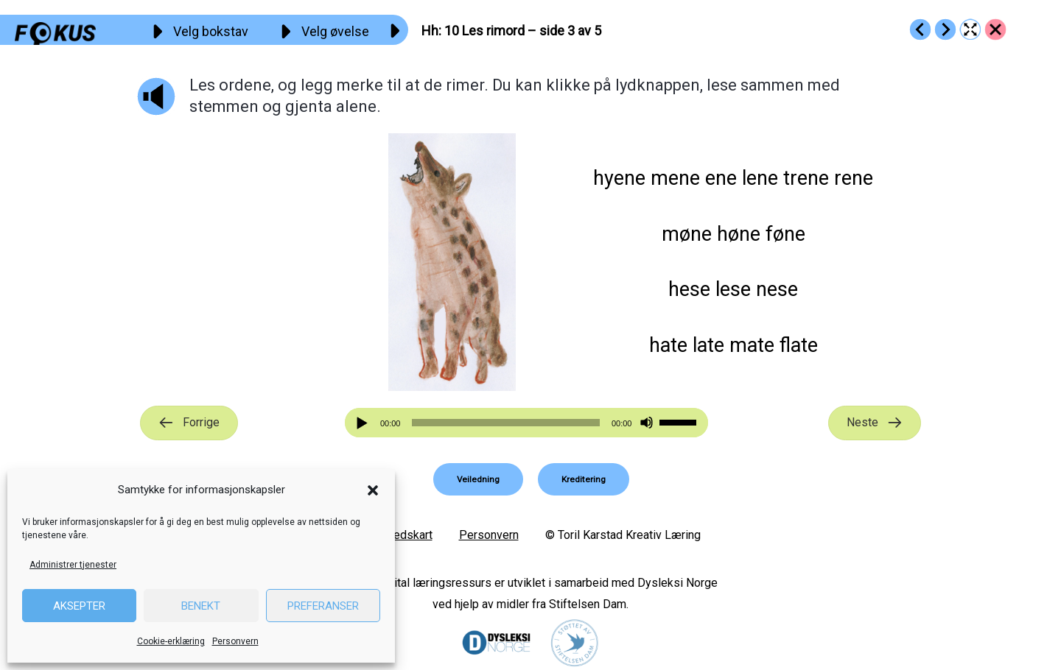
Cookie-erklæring (171, 641)
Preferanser (323, 606)
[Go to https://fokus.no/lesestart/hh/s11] (945, 29)
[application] (527, 422)
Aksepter (79, 606)
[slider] (505, 422)
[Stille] (646, 423)
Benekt (200, 606)
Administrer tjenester (72, 565)
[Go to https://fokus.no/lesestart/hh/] (995, 29)
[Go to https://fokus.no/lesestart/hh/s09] (920, 29)
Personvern (235, 641)
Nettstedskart (397, 535)
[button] (372, 490)
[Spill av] (364, 423)
